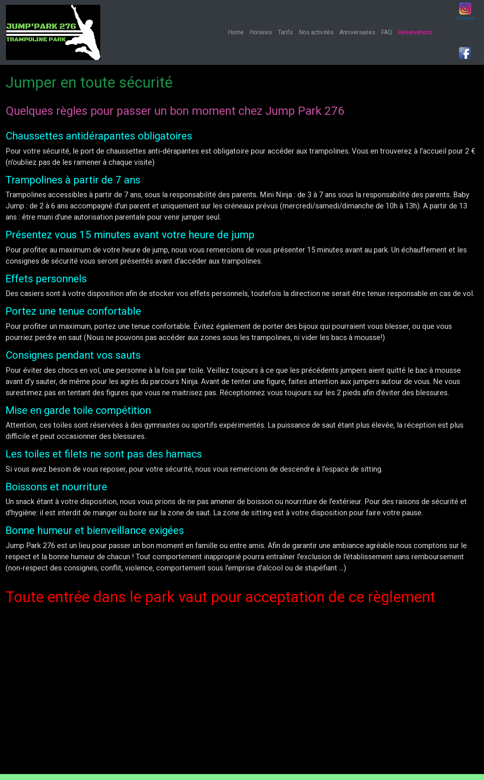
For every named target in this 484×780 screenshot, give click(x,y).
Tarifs (285, 32)
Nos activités (316, 32)
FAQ (386, 32)
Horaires (261, 32)
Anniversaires (357, 32)
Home (237, 32)
